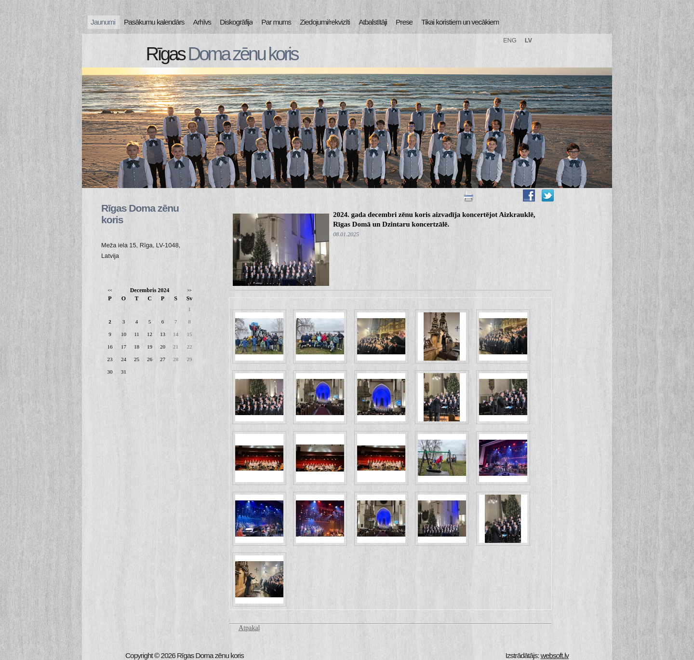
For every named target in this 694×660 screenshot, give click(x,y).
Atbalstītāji (373, 22)
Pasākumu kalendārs (154, 22)
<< (109, 290)
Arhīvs (202, 22)
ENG (510, 40)
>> (189, 290)
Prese (404, 22)
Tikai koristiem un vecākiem (460, 22)
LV (528, 40)
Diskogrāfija (236, 22)
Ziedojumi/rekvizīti (325, 22)
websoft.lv (555, 655)
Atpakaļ (249, 628)
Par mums (276, 22)
